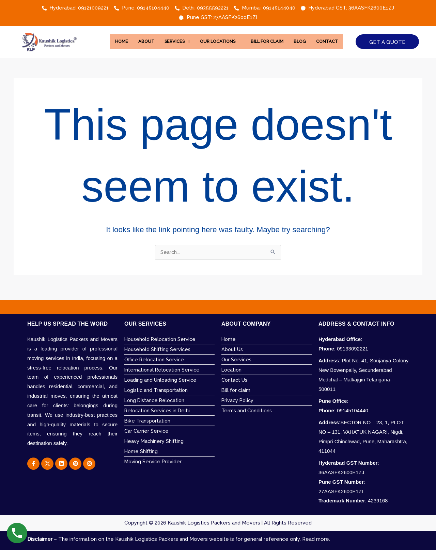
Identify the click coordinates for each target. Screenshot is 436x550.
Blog (321, 36)
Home (132, 36)
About (157, 36)
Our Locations (236, 36)
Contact (226, 51)
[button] (190, 36)
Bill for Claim (286, 36)
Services (190, 36)
